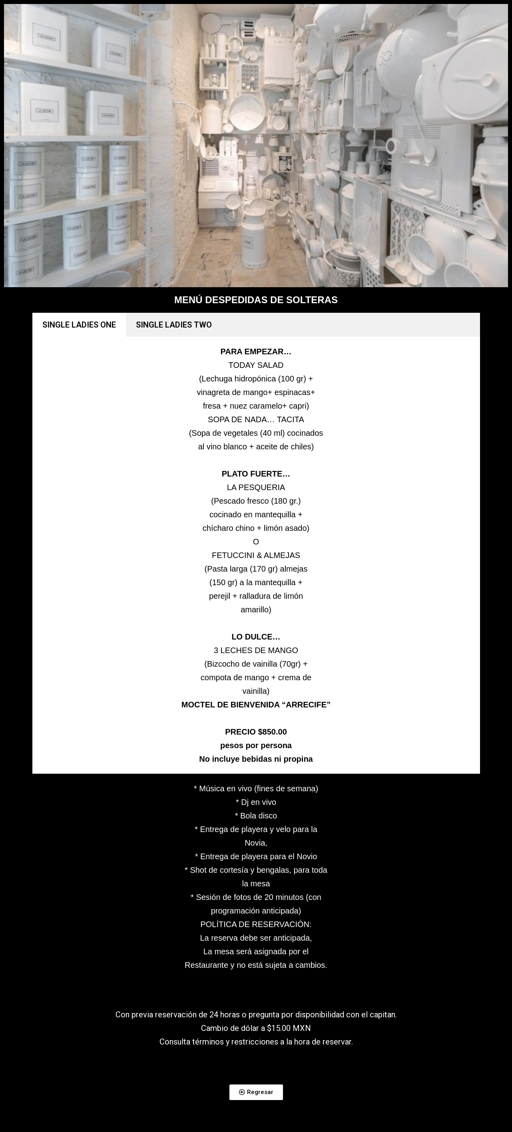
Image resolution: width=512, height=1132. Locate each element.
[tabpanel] (256, 555)
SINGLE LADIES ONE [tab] (79, 325)
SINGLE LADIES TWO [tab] (174, 325)
